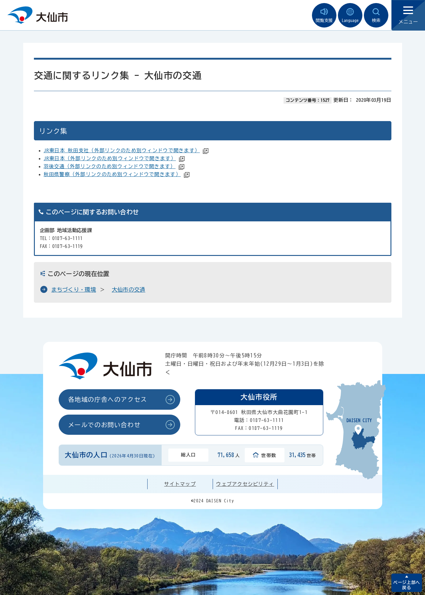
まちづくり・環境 (73, 289)
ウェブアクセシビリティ (245, 484)
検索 (376, 15)
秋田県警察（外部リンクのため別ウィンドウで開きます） (112, 174)
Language (350, 15)
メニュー (408, 15)
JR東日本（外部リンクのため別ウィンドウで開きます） (110, 158)
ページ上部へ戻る (406, 585)
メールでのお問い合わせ (104, 425)
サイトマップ (180, 484)
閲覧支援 (324, 15)
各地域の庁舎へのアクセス (107, 399)
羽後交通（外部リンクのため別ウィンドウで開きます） (110, 166)
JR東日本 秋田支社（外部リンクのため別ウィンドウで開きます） (122, 150)
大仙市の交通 (128, 289)
